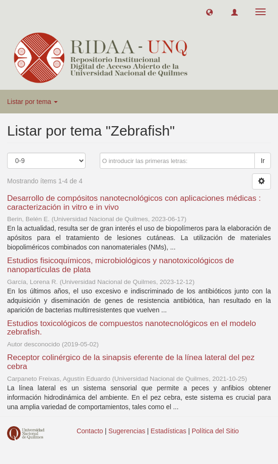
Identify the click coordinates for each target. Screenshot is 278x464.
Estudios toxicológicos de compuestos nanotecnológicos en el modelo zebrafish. (131, 328)
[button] (209, 12)
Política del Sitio (215, 431)
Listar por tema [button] (32, 101)
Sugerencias (126, 431)
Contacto (90, 431)
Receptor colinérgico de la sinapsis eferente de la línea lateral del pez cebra (131, 362)
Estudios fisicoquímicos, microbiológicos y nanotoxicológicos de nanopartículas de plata (120, 265)
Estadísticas (168, 431)
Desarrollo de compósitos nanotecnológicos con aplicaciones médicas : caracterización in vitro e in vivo (134, 203)
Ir (263, 160)
